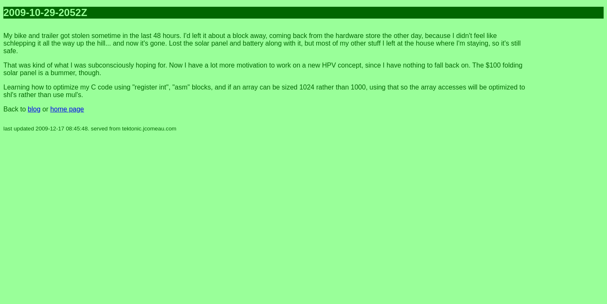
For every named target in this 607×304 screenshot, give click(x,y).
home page (67, 109)
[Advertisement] (570, 152)
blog (34, 109)
